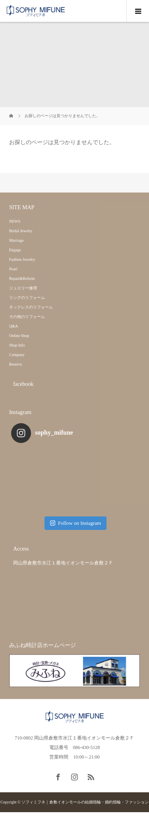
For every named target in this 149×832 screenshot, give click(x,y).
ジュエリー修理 (23, 288)
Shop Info (17, 345)
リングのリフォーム (27, 297)
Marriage (16, 240)
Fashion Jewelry (22, 259)
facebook (23, 384)
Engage (15, 250)
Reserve (15, 364)
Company (17, 354)
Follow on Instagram (75, 523)
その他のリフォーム (27, 316)
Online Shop (19, 335)
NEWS (14, 221)
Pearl (13, 269)
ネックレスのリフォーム (31, 307)
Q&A (13, 326)
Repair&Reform (22, 278)
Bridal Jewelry (21, 231)
